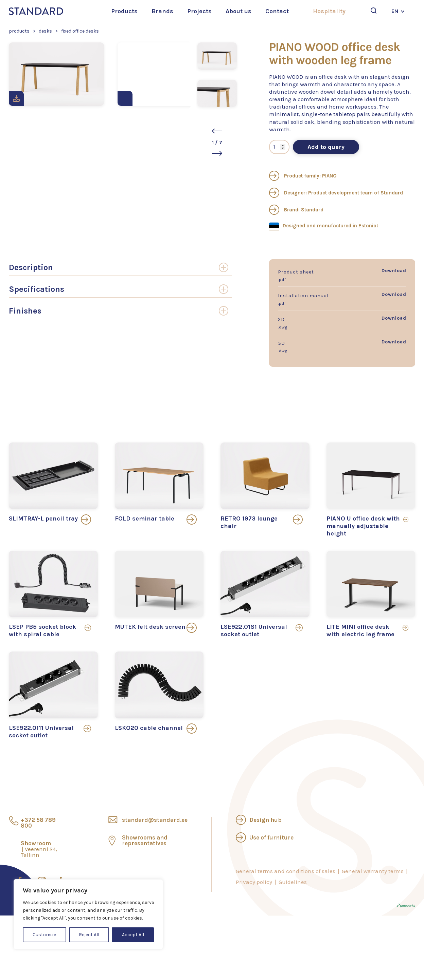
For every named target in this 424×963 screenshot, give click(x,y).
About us (238, 11)
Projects (199, 11)
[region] (88, 914)
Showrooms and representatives (144, 840)
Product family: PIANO (302, 176)
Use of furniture (271, 837)
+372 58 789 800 (38, 822)
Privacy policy (254, 882)
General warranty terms (373, 871)
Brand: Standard (296, 210)
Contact (277, 11)
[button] (217, 131)
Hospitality (329, 11)
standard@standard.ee (155, 819)
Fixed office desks (80, 31)
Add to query (325, 147)
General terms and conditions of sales (285, 871)
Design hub (265, 819)
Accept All (133, 935)
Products (124, 11)
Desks (45, 31)
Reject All (89, 935)
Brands (162, 11)
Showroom (39, 849)
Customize (44, 935)
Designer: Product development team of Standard (336, 193)
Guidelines (293, 882)
